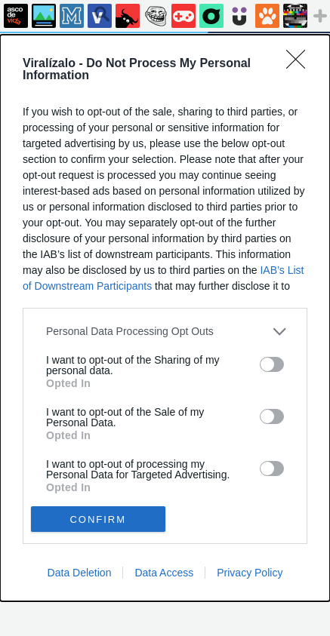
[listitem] (165, 332)
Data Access (163, 573)
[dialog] (165, 318)
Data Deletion (80, 573)
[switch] (272, 364)
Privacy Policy (249, 573)
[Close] (300, 64)
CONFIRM (97, 519)
